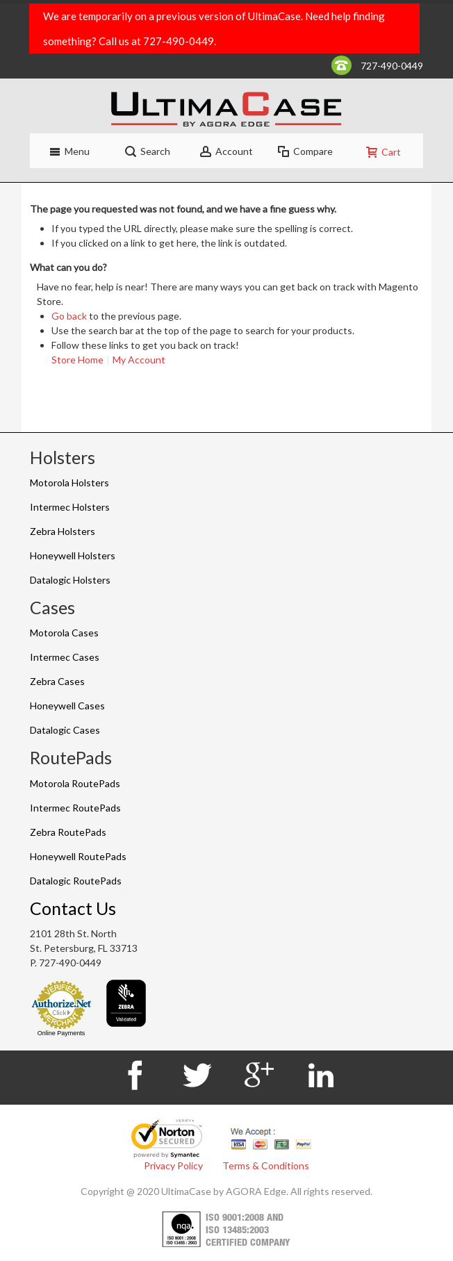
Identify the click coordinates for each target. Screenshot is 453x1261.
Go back (69, 316)
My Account (139, 359)
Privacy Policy (173, 1165)
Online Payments (61, 1033)
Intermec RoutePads (75, 808)
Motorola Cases (64, 632)
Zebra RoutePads (68, 832)
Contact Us (73, 908)
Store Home (77, 359)
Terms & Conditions (265, 1165)
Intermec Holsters (70, 507)
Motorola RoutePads (75, 783)
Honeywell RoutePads (78, 856)
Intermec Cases (64, 657)
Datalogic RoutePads (76, 881)
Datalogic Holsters (70, 580)
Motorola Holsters (69, 482)
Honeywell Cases (67, 705)
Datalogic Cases (65, 730)
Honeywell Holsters (72, 555)
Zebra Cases (57, 681)
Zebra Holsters (62, 531)
